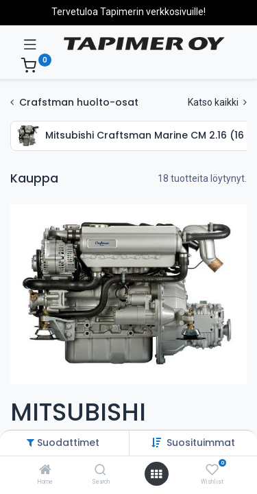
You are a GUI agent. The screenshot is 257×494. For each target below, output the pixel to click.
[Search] (100, 470)
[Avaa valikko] (156, 474)
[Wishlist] (212, 470)
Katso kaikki (217, 102)
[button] (201, 442)
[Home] (45, 470)
